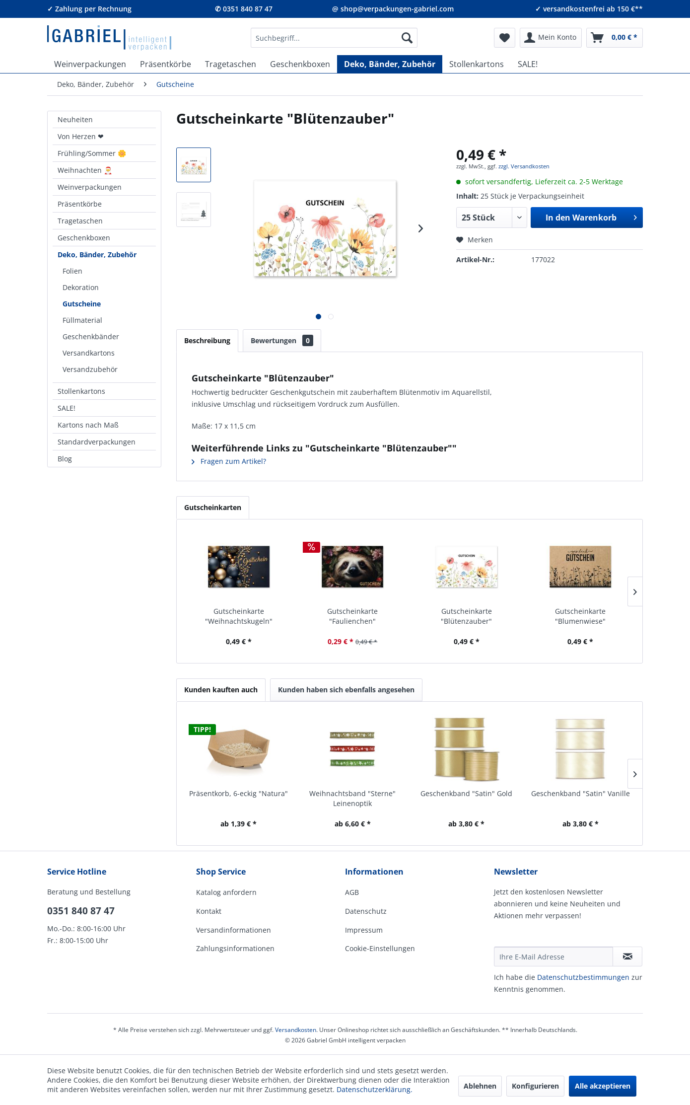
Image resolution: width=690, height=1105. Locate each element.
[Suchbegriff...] (334, 38)
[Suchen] (407, 38)
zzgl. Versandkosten (524, 166)
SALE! (66, 408)
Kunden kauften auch (221, 689)
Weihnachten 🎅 (85, 170)
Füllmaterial (82, 320)
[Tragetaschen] (230, 64)
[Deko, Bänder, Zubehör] (389, 64)
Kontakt (208, 911)
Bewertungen (282, 340)
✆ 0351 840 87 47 (244, 8)
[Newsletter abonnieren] (627, 956)
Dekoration (81, 287)
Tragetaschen (80, 220)
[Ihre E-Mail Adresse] (553, 956)
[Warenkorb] (614, 38)
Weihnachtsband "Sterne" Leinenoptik (352, 798)
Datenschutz (366, 911)
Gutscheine (82, 303)
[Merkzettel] (504, 38)
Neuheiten (75, 119)
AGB (352, 892)
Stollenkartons (81, 391)
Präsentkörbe (80, 204)
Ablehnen (480, 1086)
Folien (72, 271)
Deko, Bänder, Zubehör (97, 254)
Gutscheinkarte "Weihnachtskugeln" (239, 616)
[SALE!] (528, 64)
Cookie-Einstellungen (380, 948)
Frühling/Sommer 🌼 (92, 153)
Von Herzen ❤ (81, 136)
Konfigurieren (535, 1086)
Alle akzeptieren (602, 1086)
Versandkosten (295, 1030)
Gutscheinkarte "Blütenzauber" (466, 616)
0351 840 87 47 (81, 910)
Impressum (364, 930)
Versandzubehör (90, 369)
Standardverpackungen (97, 441)
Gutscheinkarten (212, 507)
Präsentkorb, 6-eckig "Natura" (238, 793)
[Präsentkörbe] (165, 64)
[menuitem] (334, 38)
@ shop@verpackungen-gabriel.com (393, 8)
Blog (65, 458)
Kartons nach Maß (88, 425)
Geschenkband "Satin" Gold (466, 793)
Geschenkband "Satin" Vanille (580, 793)
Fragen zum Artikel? (229, 461)
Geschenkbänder (91, 336)
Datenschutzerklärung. (375, 1089)
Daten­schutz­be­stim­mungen (583, 977)
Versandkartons (89, 353)
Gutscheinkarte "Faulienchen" (352, 616)
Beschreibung (207, 340)
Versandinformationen (233, 930)
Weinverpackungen (90, 187)
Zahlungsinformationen (235, 948)
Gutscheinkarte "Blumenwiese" (580, 616)
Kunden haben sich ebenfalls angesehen (346, 689)
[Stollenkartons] (476, 64)
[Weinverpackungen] (90, 64)
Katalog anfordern (226, 892)
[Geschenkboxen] (300, 64)
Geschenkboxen (84, 237)
